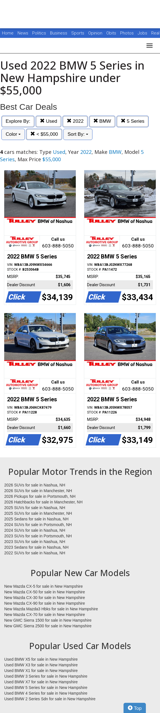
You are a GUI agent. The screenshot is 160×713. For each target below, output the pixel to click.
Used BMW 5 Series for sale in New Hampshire (45, 687)
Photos (127, 33)
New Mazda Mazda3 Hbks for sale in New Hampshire (51, 609)
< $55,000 (44, 134)
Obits (111, 33)
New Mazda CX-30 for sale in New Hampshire (44, 597)
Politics (39, 33)
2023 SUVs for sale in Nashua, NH (34, 541)
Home (8, 33)
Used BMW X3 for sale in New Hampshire (41, 665)
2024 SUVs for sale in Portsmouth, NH (38, 524)
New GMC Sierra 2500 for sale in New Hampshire (48, 626)
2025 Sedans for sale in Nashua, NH (36, 519)
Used (48, 121)
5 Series (132, 121)
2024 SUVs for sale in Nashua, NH (34, 530)
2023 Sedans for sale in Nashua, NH (36, 547)
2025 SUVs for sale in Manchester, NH (38, 513)
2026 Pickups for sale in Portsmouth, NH (39, 496)
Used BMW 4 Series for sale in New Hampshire (45, 693)
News (23, 33)
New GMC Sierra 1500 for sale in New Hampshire (48, 620)
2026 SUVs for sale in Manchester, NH (38, 490)
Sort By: (78, 134)
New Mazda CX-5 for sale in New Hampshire (43, 586)
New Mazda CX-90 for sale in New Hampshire (44, 603)
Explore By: (18, 121)
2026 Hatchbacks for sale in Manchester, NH (43, 502)
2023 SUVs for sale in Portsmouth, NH (38, 536)
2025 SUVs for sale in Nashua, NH (34, 507)
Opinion (95, 33)
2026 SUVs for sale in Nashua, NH (34, 485)
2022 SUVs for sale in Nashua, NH (34, 553)
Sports (78, 33)
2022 (75, 121)
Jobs (143, 33)
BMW (102, 121)
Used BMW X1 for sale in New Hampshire (41, 670)
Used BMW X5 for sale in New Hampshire (41, 659)
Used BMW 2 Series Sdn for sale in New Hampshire (50, 699)
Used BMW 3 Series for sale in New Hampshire (45, 676)
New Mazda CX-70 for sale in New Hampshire (44, 614)
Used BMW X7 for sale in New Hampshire (41, 682)
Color (13, 134)
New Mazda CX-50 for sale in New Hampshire (44, 592)
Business (59, 33)
